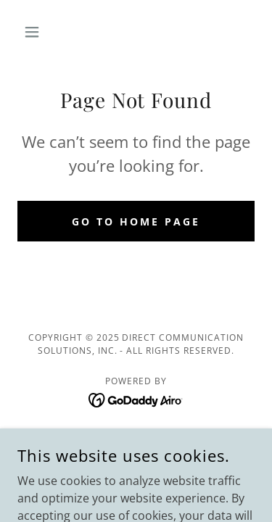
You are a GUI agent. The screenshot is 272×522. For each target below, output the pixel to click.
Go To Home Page (136, 221)
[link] (136, 399)
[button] (35, 31)
